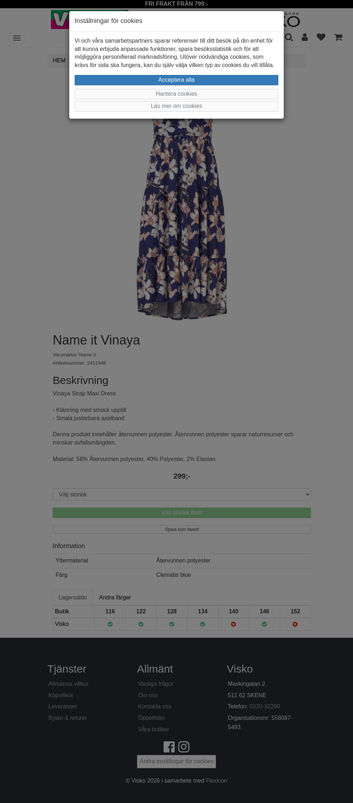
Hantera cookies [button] (176, 94)
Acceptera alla (176, 80)
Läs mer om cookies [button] (176, 106)
